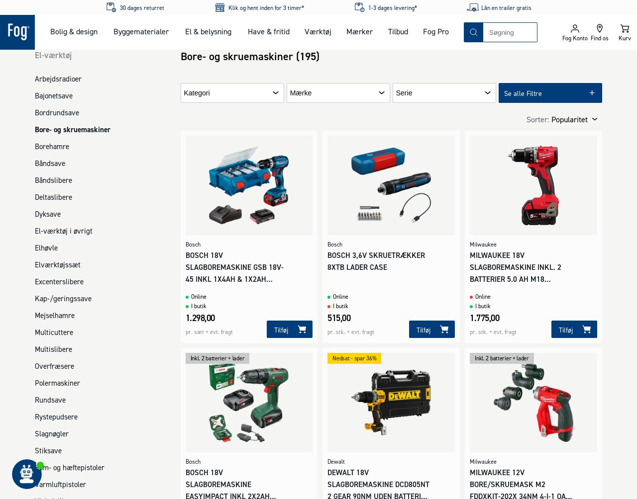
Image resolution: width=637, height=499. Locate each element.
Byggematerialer (141, 31)
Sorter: (538, 119)
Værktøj (318, 31)
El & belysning (208, 31)
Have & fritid (269, 31)
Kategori (197, 93)
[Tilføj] (290, 329)
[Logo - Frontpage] (17, 32)
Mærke (301, 93)
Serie (404, 93)
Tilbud (398, 31)
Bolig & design (74, 31)
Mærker (359, 31)
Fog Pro (436, 31)
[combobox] (510, 32)
